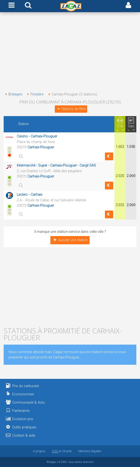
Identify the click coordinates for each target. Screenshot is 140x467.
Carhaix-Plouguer (41, 147)
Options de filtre (70, 109)
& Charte (62, 451)
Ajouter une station (69, 240)
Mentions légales (89, 451)
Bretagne (13, 94)
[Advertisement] (70, 53)
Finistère (34, 94)
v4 (58, 462)
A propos (39, 451)
